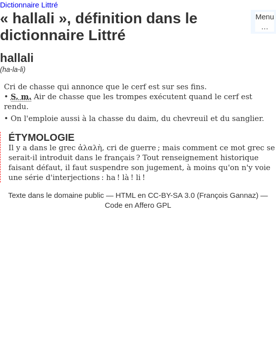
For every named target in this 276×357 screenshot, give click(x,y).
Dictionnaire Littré (29, 4)
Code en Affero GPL (138, 205)
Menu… (264, 21)
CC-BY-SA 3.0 (171, 195)
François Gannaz (227, 195)
